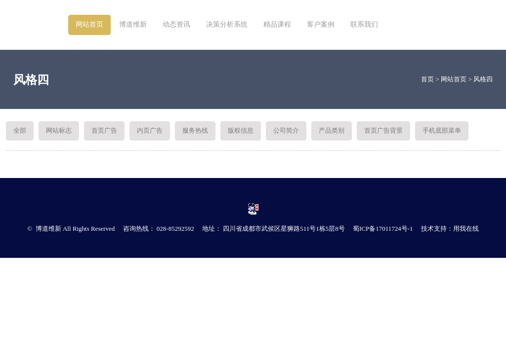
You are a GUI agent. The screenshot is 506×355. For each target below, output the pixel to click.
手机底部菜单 (441, 130)
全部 (19, 130)
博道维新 (133, 24)
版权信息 (240, 130)
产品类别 (331, 130)
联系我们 (364, 24)
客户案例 (321, 24)
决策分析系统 (227, 24)
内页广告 (150, 130)
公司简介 (286, 130)
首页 (427, 79)
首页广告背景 (383, 130)
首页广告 (104, 130)
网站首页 (89, 24)
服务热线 (195, 130)
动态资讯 (176, 24)
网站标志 (59, 130)
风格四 (483, 79)
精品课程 (277, 24)
